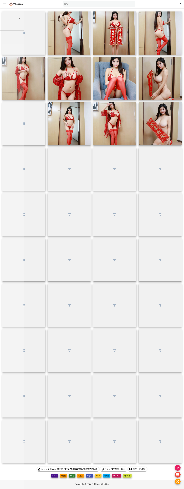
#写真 (89, 476)
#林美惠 (127, 476)
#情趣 (63, 476)
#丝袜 (80, 476)
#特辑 (98, 476)
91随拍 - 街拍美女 (100, 484)
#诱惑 (72, 476)
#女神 (106, 476)
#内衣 (54, 476)
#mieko (116, 476)
